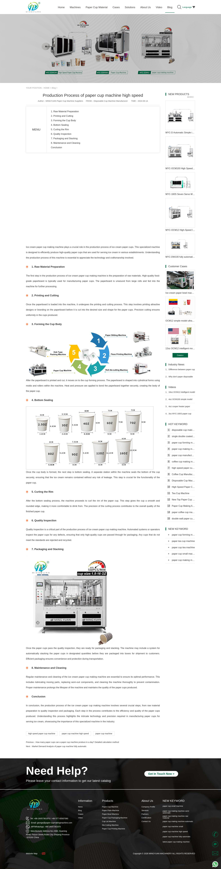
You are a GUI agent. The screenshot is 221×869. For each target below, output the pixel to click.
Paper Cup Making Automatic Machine (181, 505)
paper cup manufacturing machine (181, 455)
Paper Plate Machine (110, 810)
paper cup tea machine (181, 547)
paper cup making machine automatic (178, 821)
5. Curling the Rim (60, 129)
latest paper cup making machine (176, 842)
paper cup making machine (181, 449)
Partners (145, 814)
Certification (146, 818)
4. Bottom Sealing (60, 125)
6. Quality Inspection (61, 134)
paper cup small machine (181, 554)
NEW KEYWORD (174, 800)
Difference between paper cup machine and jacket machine (180, 370)
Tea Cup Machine (178, 493)
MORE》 (191, 97)
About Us (147, 800)
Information (85, 800)
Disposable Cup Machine (181, 480)
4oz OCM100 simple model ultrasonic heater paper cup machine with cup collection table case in (179, 400)
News (80, 807)
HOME (46, 88)
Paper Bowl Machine (110, 814)
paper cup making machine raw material (175, 817)
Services (145, 810)
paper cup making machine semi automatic (181, 560)
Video (80, 818)
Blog (54, 88)
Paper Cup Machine (110, 807)
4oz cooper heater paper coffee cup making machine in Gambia (178, 407)
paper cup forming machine (181, 442)
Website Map (31, 853)
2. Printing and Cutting (62, 116)
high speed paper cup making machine (181, 467)
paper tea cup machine (181, 541)
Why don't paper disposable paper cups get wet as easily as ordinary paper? (179, 378)
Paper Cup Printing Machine (113, 829)
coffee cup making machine (181, 461)
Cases (80, 814)
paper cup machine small (173, 826)
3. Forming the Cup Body (63, 120)
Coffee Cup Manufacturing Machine (181, 474)
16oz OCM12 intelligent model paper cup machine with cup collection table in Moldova (180, 393)
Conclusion (56, 147)
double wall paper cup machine (181, 518)
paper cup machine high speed (75, 733)
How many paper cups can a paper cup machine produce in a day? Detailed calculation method (77, 742)
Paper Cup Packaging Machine (114, 818)
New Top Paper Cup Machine (181, 499)
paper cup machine (103, 733)
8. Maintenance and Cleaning (65, 143)
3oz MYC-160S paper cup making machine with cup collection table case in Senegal (179, 414)
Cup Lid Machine (109, 821)
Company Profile (148, 807)
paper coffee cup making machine (181, 512)
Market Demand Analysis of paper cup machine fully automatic (59, 746)
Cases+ (180, 355)
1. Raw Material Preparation (65, 111)
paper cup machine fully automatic (176, 837)
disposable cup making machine (181, 430)
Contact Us (146, 821)
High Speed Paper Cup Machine (181, 486)
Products (107, 800)
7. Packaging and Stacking (64, 138)
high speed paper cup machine (41, 733)
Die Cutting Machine (110, 825)
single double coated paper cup (181, 436)
